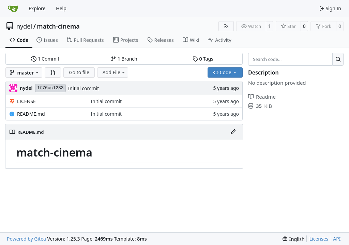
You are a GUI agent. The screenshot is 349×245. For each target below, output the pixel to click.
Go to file (79, 72)
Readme (262, 96)
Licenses (319, 238)
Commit (45, 58)
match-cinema (58, 26)
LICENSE (26, 101)
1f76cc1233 (50, 88)
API (336, 238)
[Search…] (338, 59)
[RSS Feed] (226, 26)
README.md (31, 114)
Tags (203, 58)
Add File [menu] (114, 72)
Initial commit (83, 88)
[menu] (294, 239)
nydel (24, 26)
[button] (53, 72)
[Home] (12, 8)
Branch (124, 58)
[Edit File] (233, 132)
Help (61, 8)
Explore (37, 8)
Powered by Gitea (26, 238)
